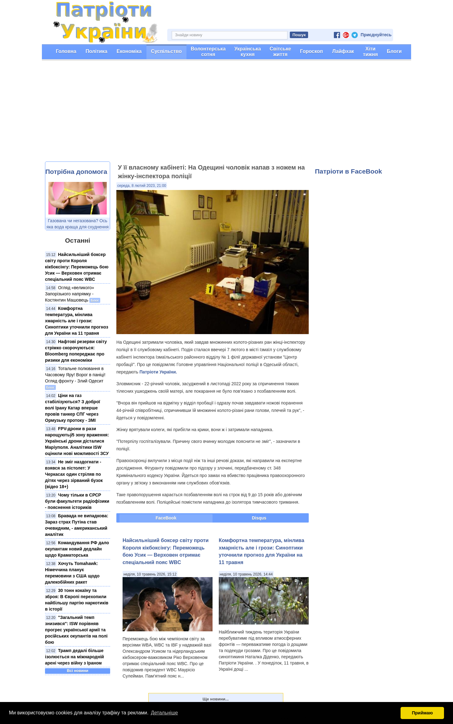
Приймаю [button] (422, 712)
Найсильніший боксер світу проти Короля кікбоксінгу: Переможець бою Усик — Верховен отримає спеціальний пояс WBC (76, 267)
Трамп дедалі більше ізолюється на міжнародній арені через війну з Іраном (74, 656)
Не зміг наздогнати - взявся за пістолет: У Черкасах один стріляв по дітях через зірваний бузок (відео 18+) (74, 474)
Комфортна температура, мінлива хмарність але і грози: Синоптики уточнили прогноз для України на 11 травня (76, 321)
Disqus (259, 517)
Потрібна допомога (76, 171)
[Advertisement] (226, 115)
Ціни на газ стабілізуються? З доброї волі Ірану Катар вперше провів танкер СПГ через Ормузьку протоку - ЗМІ (72, 408)
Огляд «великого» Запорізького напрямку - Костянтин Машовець (69, 293)
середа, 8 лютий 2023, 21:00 (141, 185)
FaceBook (166, 517)
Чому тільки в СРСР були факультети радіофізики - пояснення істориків (77, 501)
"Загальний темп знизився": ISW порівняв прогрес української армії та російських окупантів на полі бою (76, 630)
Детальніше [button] (164, 712)
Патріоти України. (158, 371)
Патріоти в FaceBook (348, 171)
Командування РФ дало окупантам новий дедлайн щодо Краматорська (77, 549)
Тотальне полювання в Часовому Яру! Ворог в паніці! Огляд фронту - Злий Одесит (75, 374)
